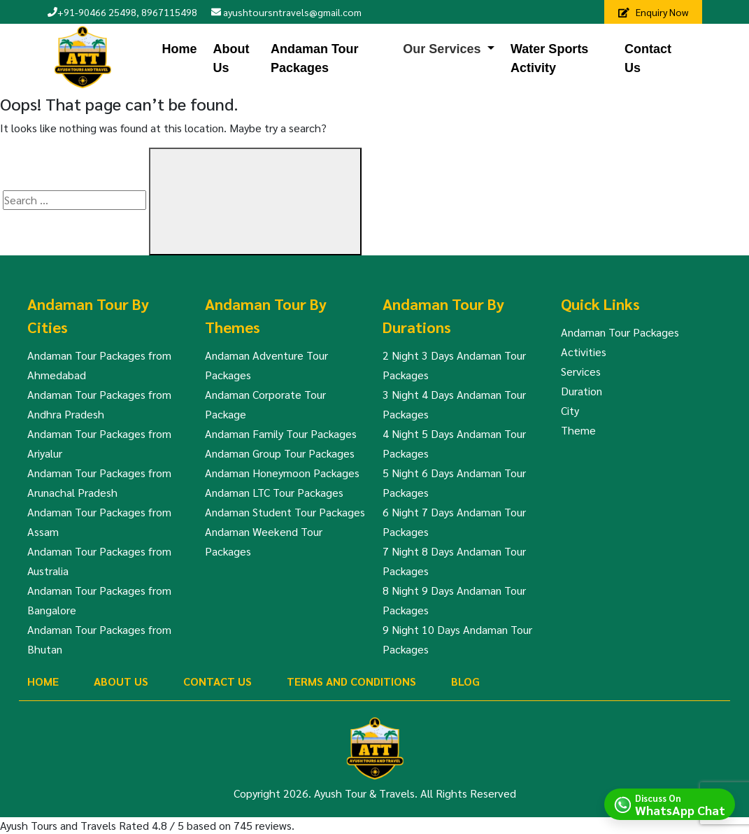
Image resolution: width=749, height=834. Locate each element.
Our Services (441, 49)
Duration (581, 390)
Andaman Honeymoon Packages (282, 472)
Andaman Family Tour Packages (281, 433)
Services (581, 371)
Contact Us (648, 58)
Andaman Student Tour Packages (285, 511)
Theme (578, 430)
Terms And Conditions (351, 681)
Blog (465, 681)
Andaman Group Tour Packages (280, 453)
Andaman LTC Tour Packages (274, 492)
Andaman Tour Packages (315, 58)
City (570, 410)
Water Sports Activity (549, 58)
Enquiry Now (653, 12)
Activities (583, 351)
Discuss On (680, 804)
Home (179, 49)
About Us (231, 58)
